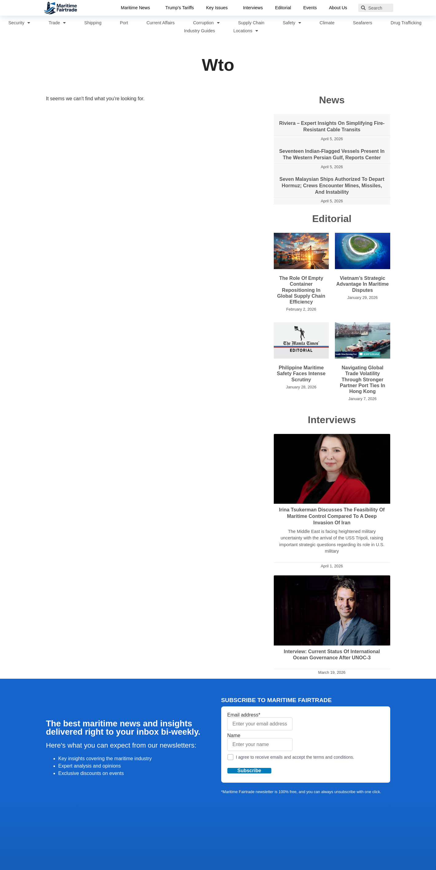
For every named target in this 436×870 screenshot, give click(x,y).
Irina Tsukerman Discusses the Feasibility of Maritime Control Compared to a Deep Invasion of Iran (332, 516)
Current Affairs (161, 22)
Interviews (253, 7)
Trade (57, 23)
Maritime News (136, 8)
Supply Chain (251, 22)
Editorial (283, 7)
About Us (340, 8)
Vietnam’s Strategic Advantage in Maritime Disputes (362, 284)
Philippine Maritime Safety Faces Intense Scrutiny (301, 373)
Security (19, 23)
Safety (292, 23)
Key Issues (218, 8)
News (332, 99)
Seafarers (362, 22)
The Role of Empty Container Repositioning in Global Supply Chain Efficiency (301, 290)
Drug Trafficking (406, 22)
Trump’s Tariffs (179, 7)
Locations (246, 31)
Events (310, 7)
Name (260, 742)
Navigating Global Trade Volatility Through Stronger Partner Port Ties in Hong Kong (362, 379)
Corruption (206, 23)
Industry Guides (199, 30)
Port (124, 22)
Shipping (92, 22)
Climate (327, 22)
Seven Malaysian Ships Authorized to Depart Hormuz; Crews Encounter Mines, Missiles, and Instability (331, 186)
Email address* (260, 721)
